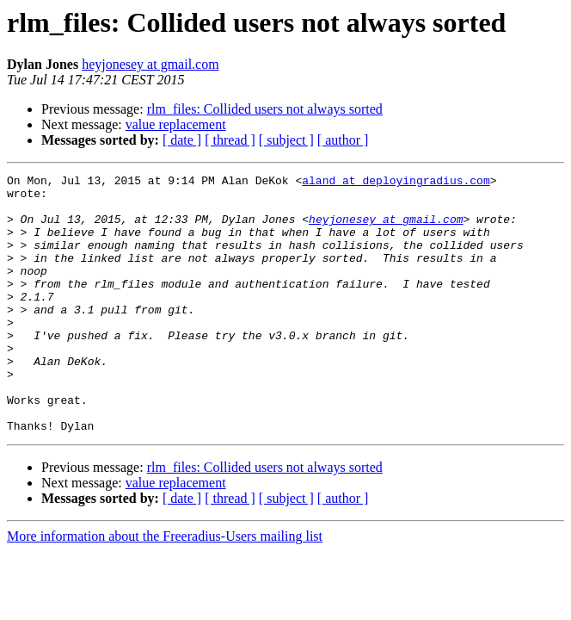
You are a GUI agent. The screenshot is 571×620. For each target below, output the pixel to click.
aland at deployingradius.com (395, 182)
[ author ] (343, 140)
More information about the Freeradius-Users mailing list (164, 587)
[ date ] (182, 140)
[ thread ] (230, 140)
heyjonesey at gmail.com (150, 64)
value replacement (176, 124)
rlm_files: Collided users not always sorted (265, 109)
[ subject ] (286, 140)
